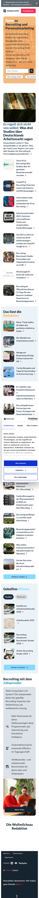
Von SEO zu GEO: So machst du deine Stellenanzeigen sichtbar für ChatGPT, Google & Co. (25, 240)
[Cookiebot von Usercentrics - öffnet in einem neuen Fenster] (29, 419)
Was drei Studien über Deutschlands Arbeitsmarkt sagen (18, 131)
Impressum (9, 857)
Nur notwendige (20, 477)
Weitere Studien (19, 667)
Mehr (18, 884)
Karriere (6, 853)
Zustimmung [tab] (9, 425)
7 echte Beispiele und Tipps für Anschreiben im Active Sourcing (25, 371)
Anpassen (20, 470)
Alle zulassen (20, 463)
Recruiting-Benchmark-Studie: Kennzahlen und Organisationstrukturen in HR (25, 259)
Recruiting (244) (14, 77)
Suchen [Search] (31, 71)
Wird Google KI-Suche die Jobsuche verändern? (24, 274)
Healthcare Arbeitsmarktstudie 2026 (25, 609)
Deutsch (8, 870)
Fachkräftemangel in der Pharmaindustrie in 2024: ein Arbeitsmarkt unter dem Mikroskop (25, 502)
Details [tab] (20, 425)
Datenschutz (17, 853)
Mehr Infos (19, 810)
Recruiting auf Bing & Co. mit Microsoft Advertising (25, 517)
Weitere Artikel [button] (20, 576)
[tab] (8, 596)
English (15, 870)
